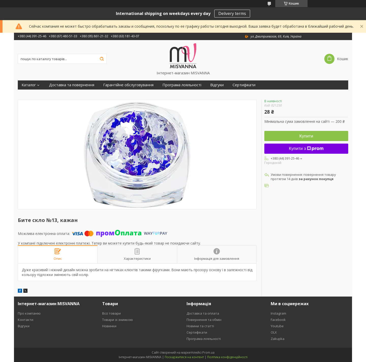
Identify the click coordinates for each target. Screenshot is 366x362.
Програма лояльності (181, 85)
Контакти (25, 319)
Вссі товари (111, 313)
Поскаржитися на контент (184, 357)
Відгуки (217, 85)
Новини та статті (200, 326)
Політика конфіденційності (227, 357)
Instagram (278, 313)
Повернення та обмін (204, 319)
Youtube (277, 326)
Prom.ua (208, 352)
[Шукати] (102, 59)
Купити (306, 136)
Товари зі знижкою (117, 319)
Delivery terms (232, 13)
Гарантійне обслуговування (128, 85)
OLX (274, 332)
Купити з (306, 148)
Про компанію (29, 313)
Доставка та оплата (203, 313)
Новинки (109, 326)
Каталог (29, 85)
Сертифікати (244, 85)
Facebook (278, 319)
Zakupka (277, 338)
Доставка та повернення (71, 85)
